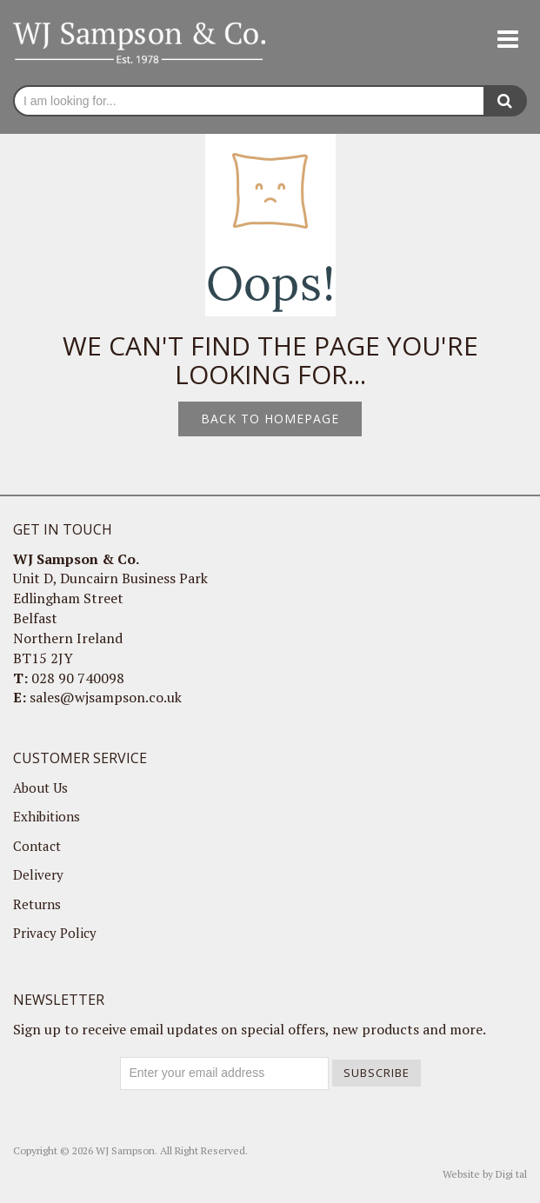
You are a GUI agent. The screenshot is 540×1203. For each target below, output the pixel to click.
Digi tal (511, 1173)
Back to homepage (270, 418)
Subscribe (376, 1072)
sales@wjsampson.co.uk (106, 697)
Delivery (38, 874)
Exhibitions (46, 816)
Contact (37, 845)
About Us (40, 787)
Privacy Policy (55, 932)
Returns (37, 904)
